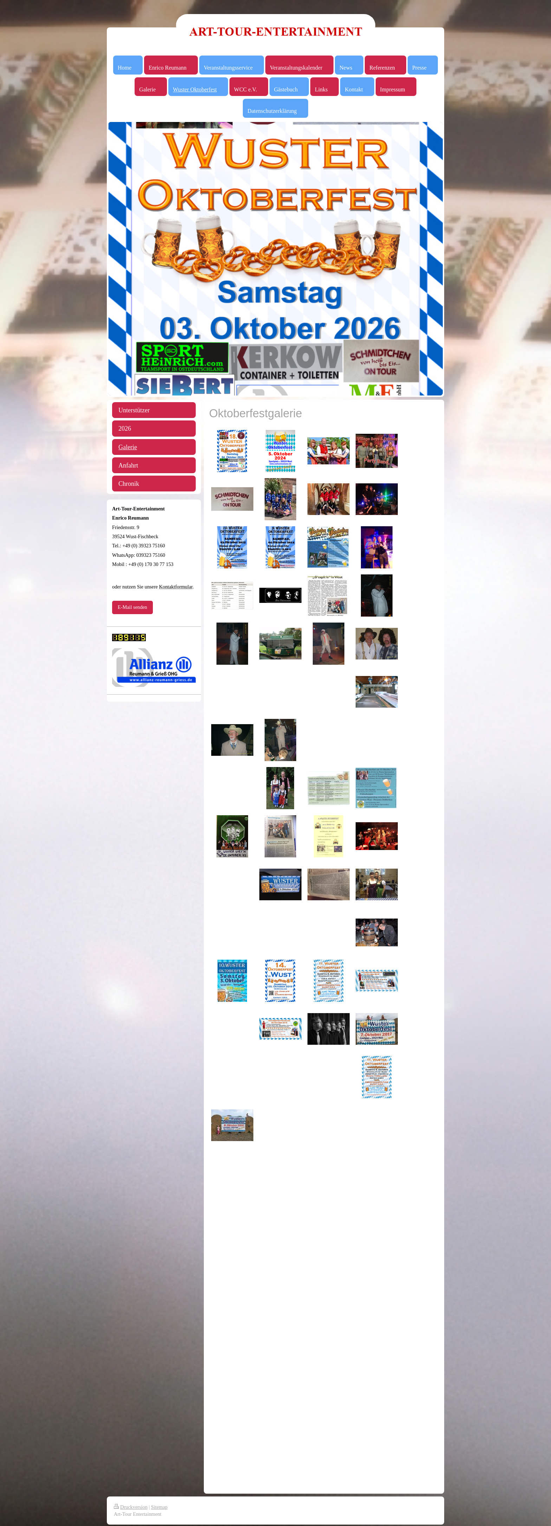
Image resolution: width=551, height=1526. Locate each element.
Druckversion (131, 1507)
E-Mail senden (132, 607)
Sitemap (159, 1507)
